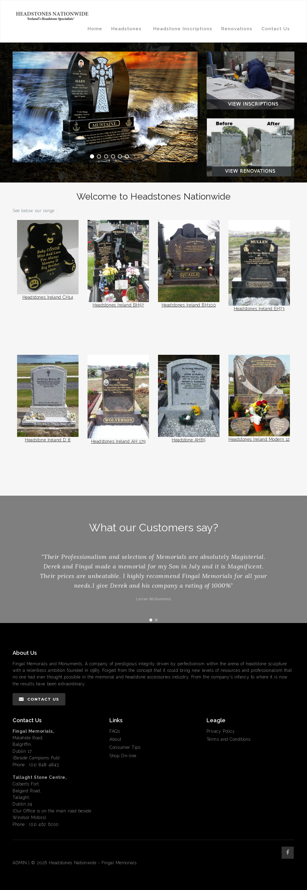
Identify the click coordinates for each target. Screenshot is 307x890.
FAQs (114, 731)
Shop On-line (122, 755)
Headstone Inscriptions (182, 28)
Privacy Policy (221, 731)
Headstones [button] (127, 28)
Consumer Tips (124, 747)
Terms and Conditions (229, 739)
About (115, 739)
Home (95, 28)
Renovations (236, 28)
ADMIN (20, 862)
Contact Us (275, 28)
